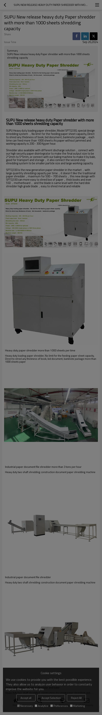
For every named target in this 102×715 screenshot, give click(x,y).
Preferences (59, 706)
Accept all (25, 698)
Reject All (76, 698)
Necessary (25, 706)
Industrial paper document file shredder (28, 577)
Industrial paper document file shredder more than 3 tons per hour (43, 467)
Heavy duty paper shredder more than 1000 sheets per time (40, 350)
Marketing (77, 706)
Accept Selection (51, 698)
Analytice (41, 706)
